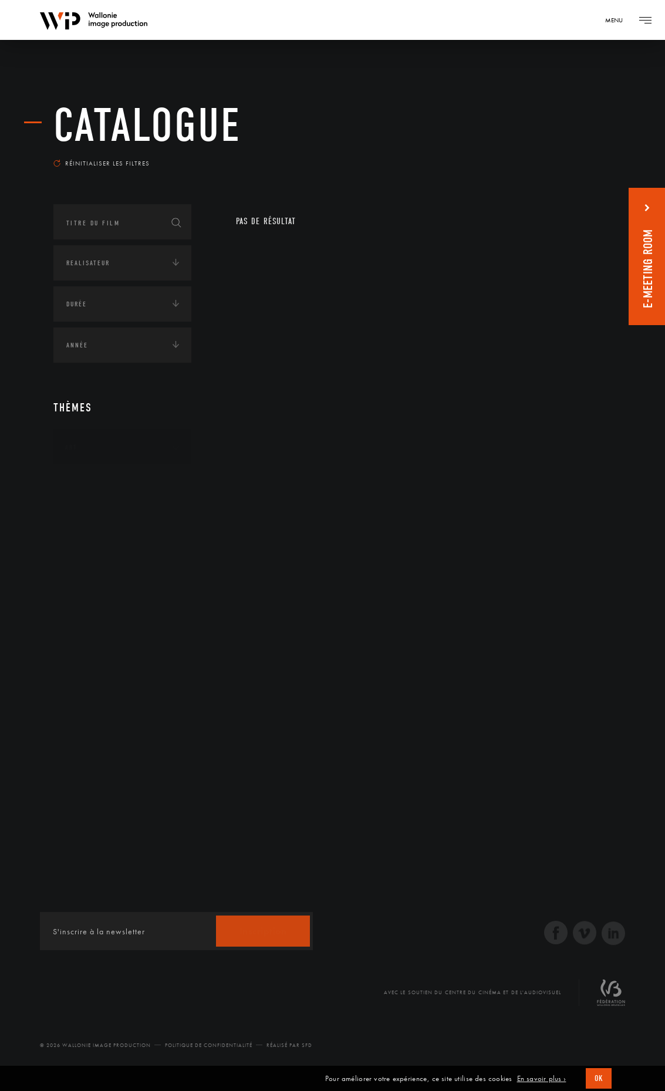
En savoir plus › (541, 1079)
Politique (83, 629)
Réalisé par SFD (289, 1045)
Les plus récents (570, 155)
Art (71, 447)
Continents (86, 483)
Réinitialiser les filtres (101, 163)
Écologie (81, 520)
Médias (77, 593)
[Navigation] (618, 20)
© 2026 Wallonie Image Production (95, 1045)
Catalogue (147, 126)
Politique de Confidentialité (208, 1045)
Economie (82, 556)
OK (599, 1078)
